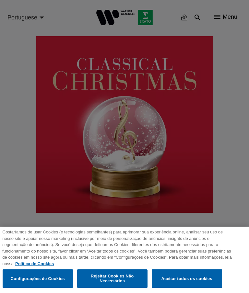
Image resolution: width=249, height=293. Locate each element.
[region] (124, 260)
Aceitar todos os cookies (186, 278)
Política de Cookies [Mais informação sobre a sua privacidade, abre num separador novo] (34, 263)
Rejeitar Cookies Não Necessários (112, 279)
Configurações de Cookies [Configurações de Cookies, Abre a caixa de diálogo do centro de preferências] (38, 278)
